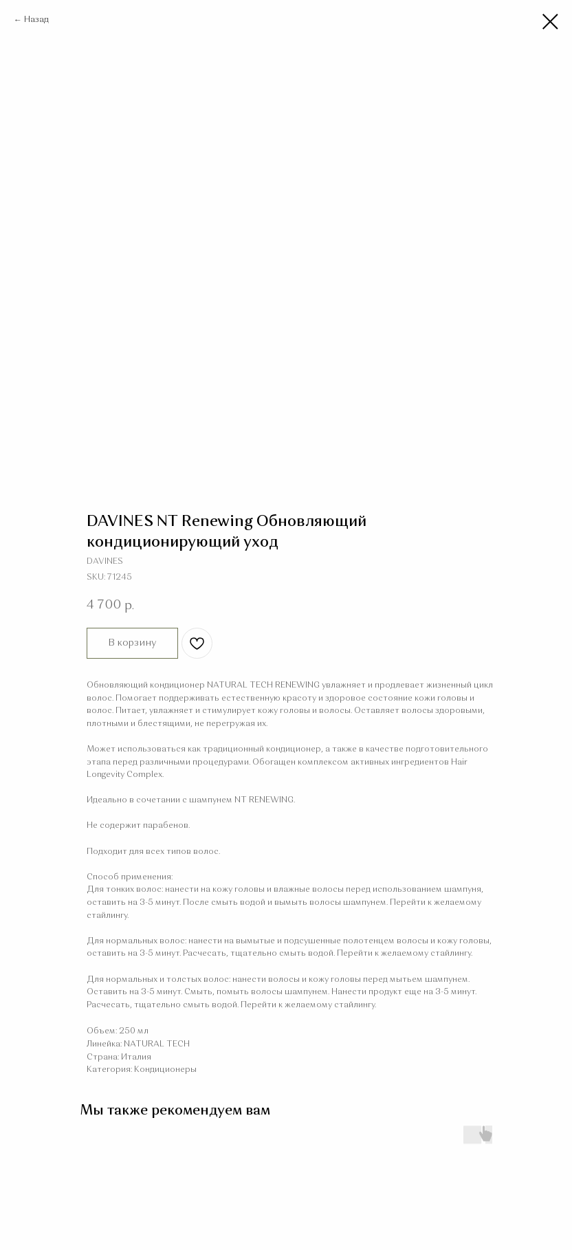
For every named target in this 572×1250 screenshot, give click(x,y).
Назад (36, 20)
